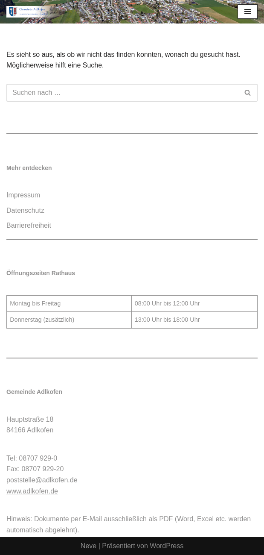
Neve (88, 545)
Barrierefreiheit (28, 225)
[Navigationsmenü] (248, 11)
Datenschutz (25, 210)
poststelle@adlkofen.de (42, 480)
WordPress (166, 545)
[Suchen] (122, 93)
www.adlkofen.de (32, 491)
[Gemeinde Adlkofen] (32, 12)
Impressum (23, 195)
